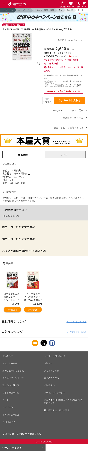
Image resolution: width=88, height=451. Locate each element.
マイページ (7, 407)
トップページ (7, 10)
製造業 (70, 10)
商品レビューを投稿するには (68, 127)
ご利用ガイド (8, 421)
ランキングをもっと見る (76, 321)
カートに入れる (69, 100)
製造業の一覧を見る (73, 117)
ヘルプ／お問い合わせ (54, 356)
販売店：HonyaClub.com (70, 39)
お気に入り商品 (9, 363)
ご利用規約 (49, 385)
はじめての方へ (51, 377)
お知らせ (48, 363)
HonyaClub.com (10, 215)
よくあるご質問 (51, 370)
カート (5, 399)
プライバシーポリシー (54, 392)
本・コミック (24, 10)
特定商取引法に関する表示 (56, 410)
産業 (61, 10)
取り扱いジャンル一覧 (13, 377)
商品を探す (7, 356)
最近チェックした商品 (13, 370)
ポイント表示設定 (10, 414)
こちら (37, 433)
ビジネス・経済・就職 (44, 10)
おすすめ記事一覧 (10, 392)
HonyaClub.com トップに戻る (68, 110)
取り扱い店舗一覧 (10, 385)
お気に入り (47, 102)
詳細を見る (12, 309)
